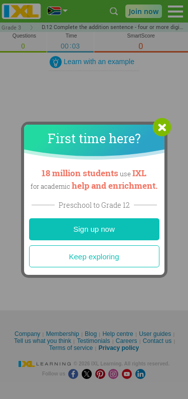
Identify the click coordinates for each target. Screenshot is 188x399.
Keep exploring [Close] (94, 256)
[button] (161, 127)
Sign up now (94, 229)
